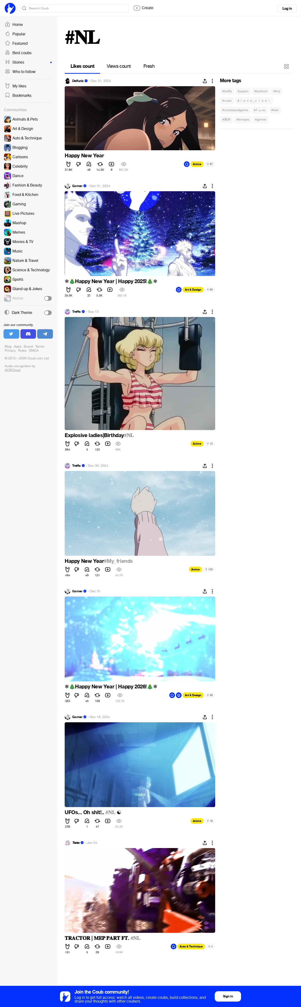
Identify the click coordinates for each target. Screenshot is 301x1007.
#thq (276, 91)
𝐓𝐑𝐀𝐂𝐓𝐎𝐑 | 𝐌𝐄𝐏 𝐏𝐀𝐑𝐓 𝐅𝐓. (98, 938)
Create (143, 8)
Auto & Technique (191, 946)
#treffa (227, 91)
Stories (28, 62)
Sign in (228, 996)
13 (210, 443)
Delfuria (77, 81)
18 (210, 821)
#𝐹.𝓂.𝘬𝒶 (259, 110)
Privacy (10, 350)
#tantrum (261, 91)
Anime (197, 164)
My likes (15, 86)
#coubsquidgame (235, 110)
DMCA (34, 350)
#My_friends (118, 561)
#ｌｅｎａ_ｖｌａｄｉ (254, 100)
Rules (22, 350)
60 (210, 289)
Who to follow (20, 72)
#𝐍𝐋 (129, 435)
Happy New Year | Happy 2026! (111, 686)
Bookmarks (18, 95)
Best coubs (18, 53)
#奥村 (226, 119)
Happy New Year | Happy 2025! (111, 281)
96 (210, 695)
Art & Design (193, 290)
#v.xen (227, 100)
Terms (39, 346)
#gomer (260, 119)
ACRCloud (12, 370)
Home (14, 24)
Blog (8, 346)
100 (209, 569)
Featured (16, 43)
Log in (287, 8)
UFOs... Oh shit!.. (85, 812)
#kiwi (275, 110)
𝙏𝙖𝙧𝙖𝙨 (75, 843)
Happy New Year (84, 155)
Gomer (77, 186)
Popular (15, 34)
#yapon (243, 91)
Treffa (76, 311)
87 (210, 164)
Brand (28, 346)
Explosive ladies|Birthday (94, 435)
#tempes (242, 119)
